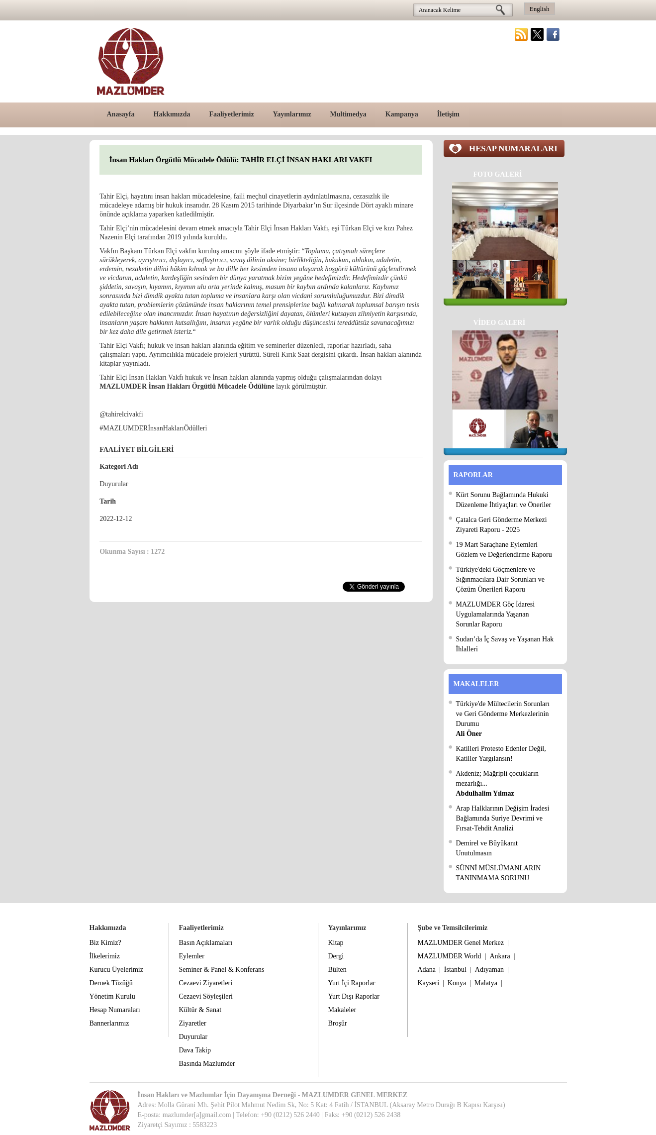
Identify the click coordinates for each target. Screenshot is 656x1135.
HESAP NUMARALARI (513, 148)
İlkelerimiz (105, 956)
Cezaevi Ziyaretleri (206, 983)
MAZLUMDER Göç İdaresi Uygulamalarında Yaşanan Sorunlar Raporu (495, 614)
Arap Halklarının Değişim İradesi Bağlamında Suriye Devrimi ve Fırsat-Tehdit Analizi (503, 818)
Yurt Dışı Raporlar (353, 996)
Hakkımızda (172, 114)
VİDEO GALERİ (499, 322)
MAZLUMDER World (449, 956)
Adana (427, 969)
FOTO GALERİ (497, 174)
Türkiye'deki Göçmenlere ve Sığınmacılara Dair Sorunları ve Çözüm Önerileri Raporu (500, 579)
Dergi (336, 956)
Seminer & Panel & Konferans (222, 969)
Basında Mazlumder (207, 1063)
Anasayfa (121, 114)
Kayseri (429, 983)
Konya (457, 983)
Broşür (337, 1023)
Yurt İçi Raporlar (351, 983)
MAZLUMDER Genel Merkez (461, 942)
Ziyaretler (192, 1023)
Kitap (336, 942)
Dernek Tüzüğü (111, 983)
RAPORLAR (473, 475)
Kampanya (401, 114)
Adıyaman (489, 969)
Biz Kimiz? (105, 942)
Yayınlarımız (292, 114)
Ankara (499, 956)
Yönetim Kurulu (112, 996)
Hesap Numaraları (115, 1010)
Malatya (485, 983)
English (540, 8)
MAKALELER (476, 684)
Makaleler (342, 1010)
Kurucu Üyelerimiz (116, 969)
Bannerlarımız (109, 1023)
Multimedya (348, 114)
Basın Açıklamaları (206, 942)
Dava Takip (195, 1050)
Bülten (337, 969)
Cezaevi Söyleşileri (206, 996)
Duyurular (193, 1036)
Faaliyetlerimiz (231, 114)
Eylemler (191, 956)
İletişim (448, 114)
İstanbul (455, 969)
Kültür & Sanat (200, 1010)
